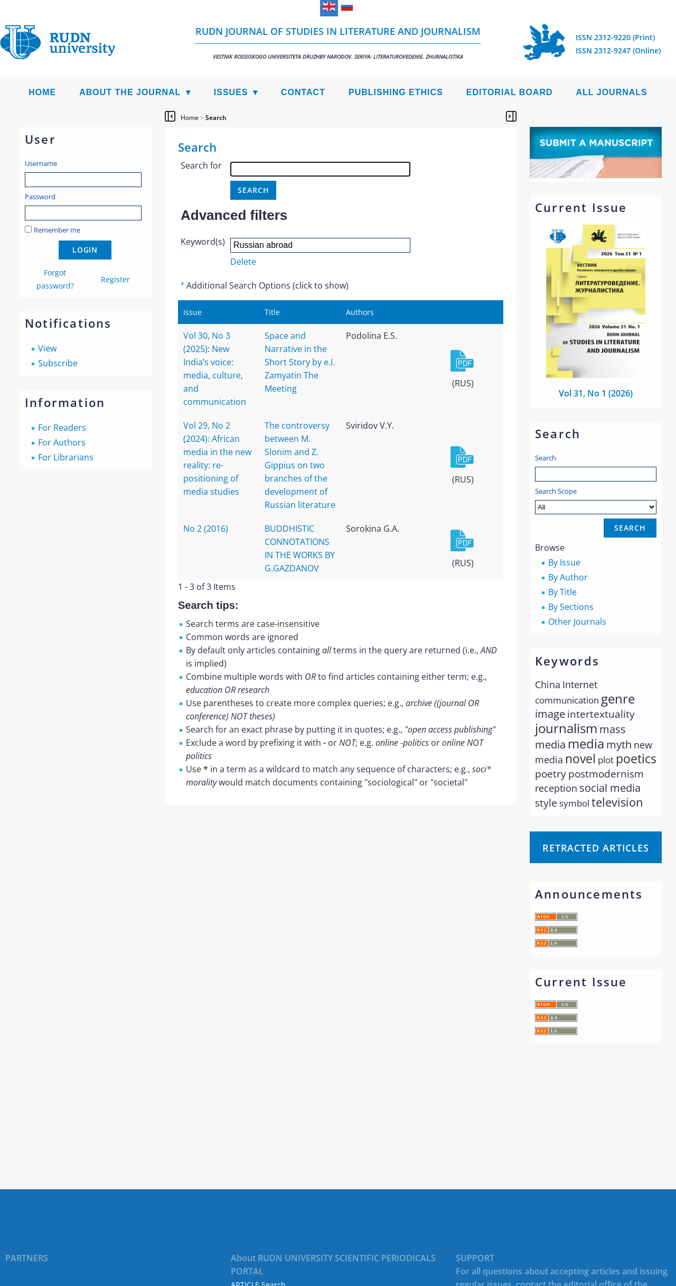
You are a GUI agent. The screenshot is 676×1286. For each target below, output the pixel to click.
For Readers (62, 427)
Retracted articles (595, 847)
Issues (231, 92)
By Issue (564, 562)
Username (41, 163)
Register (115, 279)
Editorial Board (509, 92)
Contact (303, 92)
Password (40, 196)
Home (42, 92)
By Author (568, 577)
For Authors (62, 442)
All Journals (611, 92)
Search (545, 457)
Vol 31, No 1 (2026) (596, 393)
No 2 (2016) (205, 528)
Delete (243, 261)
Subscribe (58, 363)
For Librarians (65, 457)
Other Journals (577, 621)
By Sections (571, 607)
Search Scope (595, 500)
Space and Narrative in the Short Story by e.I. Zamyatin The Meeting (300, 362)
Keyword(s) (203, 241)
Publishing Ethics (396, 92)
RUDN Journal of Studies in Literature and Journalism (338, 42)
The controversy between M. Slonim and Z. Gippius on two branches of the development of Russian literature (300, 465)
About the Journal (130, 92)
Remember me (57, 230)
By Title (562, 592)
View (47, 348)
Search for (201, 165)
